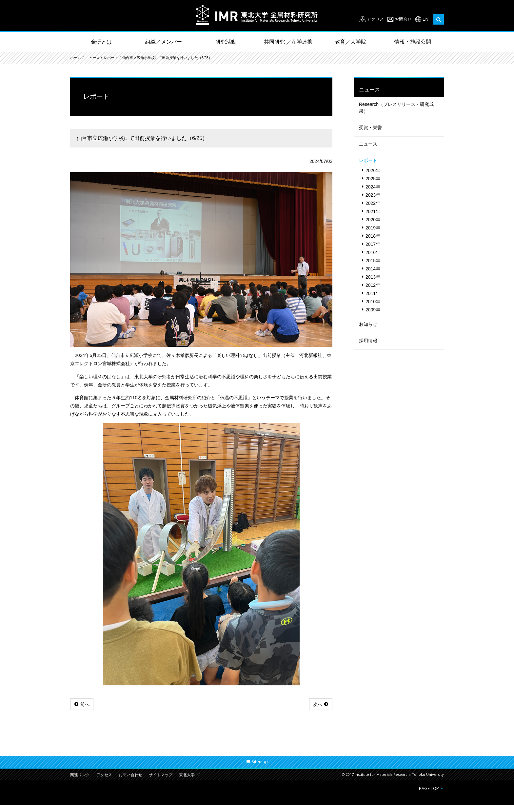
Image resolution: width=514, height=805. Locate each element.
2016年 (373, 252)
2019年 (373, 227)
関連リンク (80, 775)
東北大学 (187, 775)
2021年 (373, 211)
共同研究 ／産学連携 (288, 42)
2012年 (373, 285)
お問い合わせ (130, 775)
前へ (84, 704)
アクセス (375, 19)
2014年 (373, 268)
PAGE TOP (429, 788)
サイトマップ (160, 775)
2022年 (373, 203)
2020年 (373, 219)
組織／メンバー (163, 42)
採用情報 (368, 340)
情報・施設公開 (412, 42)
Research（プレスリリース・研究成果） (396, 108)
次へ (317, 704)
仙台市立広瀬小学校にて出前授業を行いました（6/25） (167, 58)
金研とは (101, 42)
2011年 (373, 293)
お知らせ (368, 324)
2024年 (373, 186)
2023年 (373, 195)
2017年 (373, 244)
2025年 (373, 178)
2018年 (373, 236)
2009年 (373, 309)
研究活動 (225, 42)
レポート (111, 58)
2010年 (373, 301)
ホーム (75, 58)
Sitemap (259, 761)
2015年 (373, 260)
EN (425, 19)
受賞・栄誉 (370, 127)
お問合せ (403, 19)
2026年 (373, 170)
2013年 (373, 277)
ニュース (92, 58)
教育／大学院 (350, 42)
